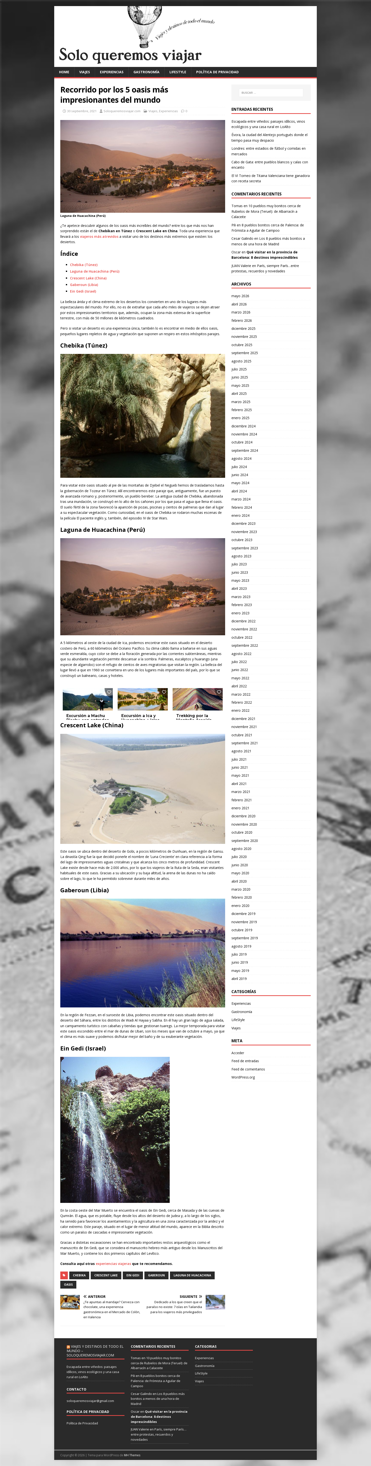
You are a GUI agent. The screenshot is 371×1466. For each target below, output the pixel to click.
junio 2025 (239, 377)
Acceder (237, 1053)
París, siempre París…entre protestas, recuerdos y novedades (158, 1434)
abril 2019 (239, 978)
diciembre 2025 (243, 328)
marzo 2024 (240, 499)
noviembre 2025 (244, 336)
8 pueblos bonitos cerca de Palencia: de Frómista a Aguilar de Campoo (155, 1381)
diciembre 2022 (243, 621)
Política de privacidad (217, 72)
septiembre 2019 (244, 938)
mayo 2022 (240, 678)
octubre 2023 (241, 539)
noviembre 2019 (244, 922)
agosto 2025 (241, 361)
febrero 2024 (241, 507)
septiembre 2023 (244, 548)
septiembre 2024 (244, 450)
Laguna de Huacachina (192, 1275)
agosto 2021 (241, 751)
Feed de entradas (245, 1061)
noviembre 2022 (244, 629)
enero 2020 (240, 905)
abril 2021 (239, 783)
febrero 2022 (241, 702)
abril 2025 (239, 393)
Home (64, 72)
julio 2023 (239, 564)
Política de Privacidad (82, 1423)
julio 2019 (239, 954)
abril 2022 (239, 686)
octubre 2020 (241, 832)
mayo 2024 (240, 482)
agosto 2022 (241, 653)
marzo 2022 (240, 694)
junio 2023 (239, 572)
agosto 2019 (241, 946)
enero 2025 (240, 417)
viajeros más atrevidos (99, 236)
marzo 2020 (240, 889)
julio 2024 (239, 466)
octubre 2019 (241, 930)
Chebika (79, 1275)
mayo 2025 (240, 385)
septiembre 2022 (244, 645)
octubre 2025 (241, 344)
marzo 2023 (240, 596)
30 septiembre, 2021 (82, 111)
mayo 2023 (240, 580)
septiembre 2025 (244, 352)
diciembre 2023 (243, 523)
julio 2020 (239, 856)
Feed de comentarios (248, 1069)
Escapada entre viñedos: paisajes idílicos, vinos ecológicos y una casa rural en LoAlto (93, 1372)
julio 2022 (239, 661)
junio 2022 (239, 669)
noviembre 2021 (244, 726)
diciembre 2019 (243, 913)
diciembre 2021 (243, 718)
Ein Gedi (132, 1275)
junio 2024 (239, 474)
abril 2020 (239, 881)
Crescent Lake (106, 1275)
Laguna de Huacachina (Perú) (94, 271)
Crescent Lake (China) (88, 278)
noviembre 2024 (244, 434)
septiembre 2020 (244, 840)
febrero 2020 (241, 897)
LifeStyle (177, 72)
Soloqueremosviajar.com (122, 111)
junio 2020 (239, 865)
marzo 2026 (240, 312)
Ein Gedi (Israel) (83, 291)
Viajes (84, 72)
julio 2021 (239, 759)
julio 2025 (239, 369)
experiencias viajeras (113, 1263)
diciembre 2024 (243, 426)
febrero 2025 (241, 409)
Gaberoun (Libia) (84, 284)
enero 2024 (240, 515)
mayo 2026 (240, 296)
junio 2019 (239, 962)
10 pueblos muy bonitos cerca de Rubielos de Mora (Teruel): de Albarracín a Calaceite (266, 211)
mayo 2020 (240, 873)
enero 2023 (240, 613)
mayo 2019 (240, 970)
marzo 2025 (240, 401)
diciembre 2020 (243, 816)
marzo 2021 (240, 791)
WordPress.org (243, 1077)
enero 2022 (240, 710)
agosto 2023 (241, 556)
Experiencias (112, 72)
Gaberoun (156, 1275)
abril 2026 (239, 304)
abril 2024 (239, 491)
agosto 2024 (241, 458)
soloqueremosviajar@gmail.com (90, 1401)
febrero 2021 (241, 800)
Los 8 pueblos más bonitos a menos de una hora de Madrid (158, 1399)
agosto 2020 (241, 848)
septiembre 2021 (244, 743)
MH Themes (132, 1455)
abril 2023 (239, 588)
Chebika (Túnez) (83, 264)
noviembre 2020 (244, 824)
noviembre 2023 (244, 531)
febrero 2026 (241, 320)
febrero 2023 (241, 604)
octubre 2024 (241, 442)
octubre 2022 (241, 637)
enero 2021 (240, 808)
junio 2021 (239, 767)
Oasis (68, 1284)
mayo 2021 (240, 775)
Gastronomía (146, 72)
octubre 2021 (241, 735)
